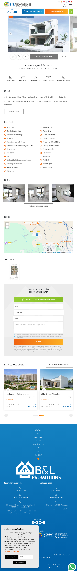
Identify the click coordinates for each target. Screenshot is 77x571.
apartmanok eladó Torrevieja (56, 567)
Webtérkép (59, 555)
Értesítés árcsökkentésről (33, 11)
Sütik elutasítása (19, 562)
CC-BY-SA (69, 252)
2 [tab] (41, 415)
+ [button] (7, 224)
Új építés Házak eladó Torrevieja (56, 565)
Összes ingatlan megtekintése (59, 365)
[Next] (71, 415)
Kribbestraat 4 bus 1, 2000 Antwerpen (56, 505)
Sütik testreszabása (26, 557)
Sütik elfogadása (12, 557)
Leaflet (44, 252)
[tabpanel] (56, 389)
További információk (12, 551)
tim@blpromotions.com (56, 497)
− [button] (7, 227)
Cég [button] (38, 434)
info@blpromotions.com (21, 497)
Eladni (38, 441)
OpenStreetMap (56, 252)
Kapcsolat (38, 455)
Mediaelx (39, 558)
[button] (26, 57)
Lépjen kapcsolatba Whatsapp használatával (38, 299)
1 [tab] (35, 415)
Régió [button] (38, 448)
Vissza (63, 57)
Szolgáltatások (38, 444)
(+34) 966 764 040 (20, 491)
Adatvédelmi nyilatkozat (48, 555)
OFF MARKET (47, 558)
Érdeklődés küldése (56, 11)
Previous (10, 34)
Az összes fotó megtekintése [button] (38, 206)
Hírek (38, 451)
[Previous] (6, 415)
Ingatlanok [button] (38, 437)
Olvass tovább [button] (14, 111)
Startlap (38, 430)
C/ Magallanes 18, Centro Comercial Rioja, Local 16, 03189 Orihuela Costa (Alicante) (20, 506)
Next (67, 34)
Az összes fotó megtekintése (44, 57)
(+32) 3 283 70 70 (56, 491)
